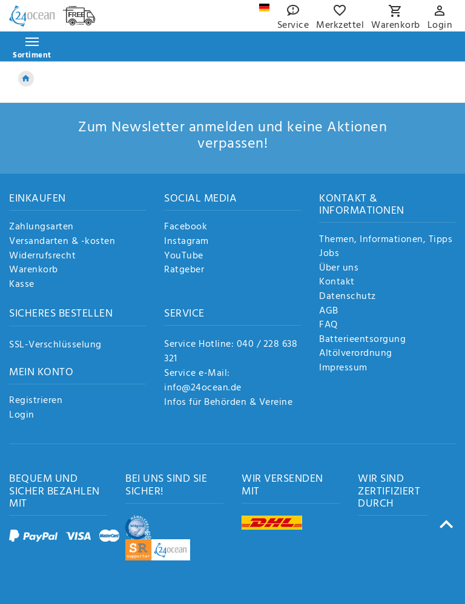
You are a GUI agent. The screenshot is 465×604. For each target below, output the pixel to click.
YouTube (183, 256)
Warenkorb (33, 270)
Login (22, 415)
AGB (328, 311)
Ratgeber (184, 270)
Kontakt (337, 282)
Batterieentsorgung (362, 340)
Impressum (343, 368)
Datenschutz (347, 297)
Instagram (186, 242)
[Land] (264, 7)
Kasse (22, 285)
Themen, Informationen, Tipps (385, 240)
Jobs (329, 254)
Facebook (185, 227)
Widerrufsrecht (42, 256)
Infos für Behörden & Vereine (228, 402)
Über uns (338, 268)
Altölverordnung (355, 354)
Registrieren (35, 401)
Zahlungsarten (41, 227)
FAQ (328, 325)
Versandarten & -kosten (62, 242)
